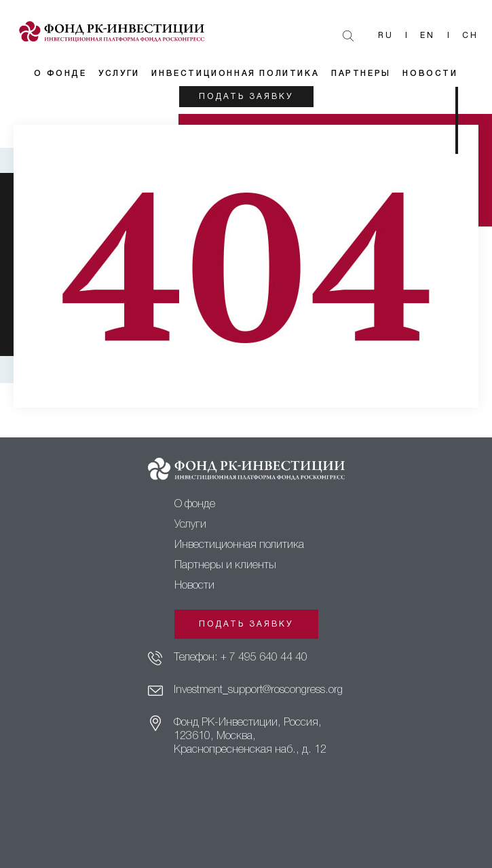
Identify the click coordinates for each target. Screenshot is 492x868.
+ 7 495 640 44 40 (264, 658)
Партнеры (361, 73)
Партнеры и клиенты (225, 565)
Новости (429, 73)
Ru (386, 35)
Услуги (119, 73)
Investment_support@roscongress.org (258, 690)
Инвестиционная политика (235, 73)
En (427, 35)
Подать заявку (246, 96)
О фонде (60, 73)
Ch (470, 35)
